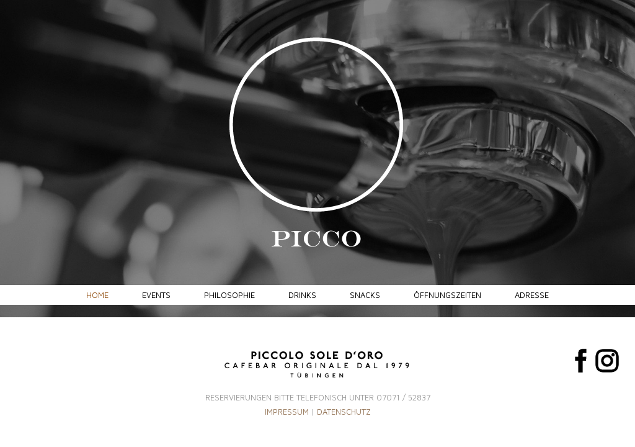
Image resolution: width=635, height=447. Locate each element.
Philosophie (229, 295)
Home (97, 295)
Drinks (302, 295)
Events (156, 295)
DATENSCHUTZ (344, 412)
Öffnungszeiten (447, 295)
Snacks (365, 295)
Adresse (532, 295)
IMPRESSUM (287, 412)
